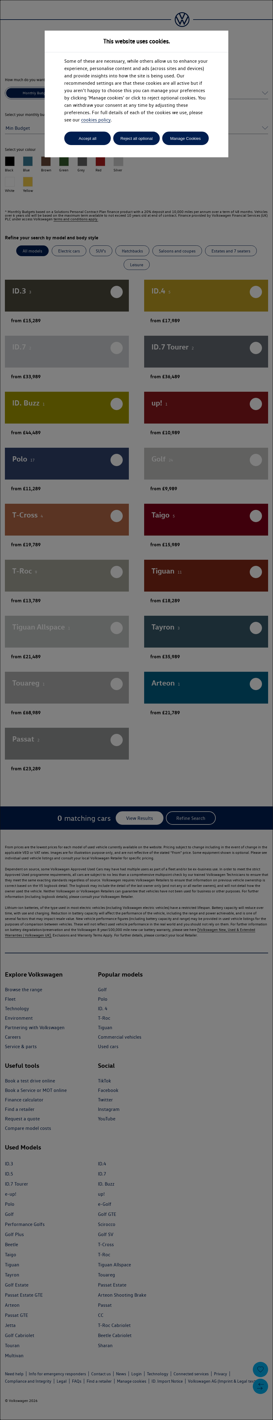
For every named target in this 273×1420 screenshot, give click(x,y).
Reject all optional (136, 138)
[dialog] (136, 710)
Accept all (87, 138)
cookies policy (95, 120)
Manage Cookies (185, 138)
